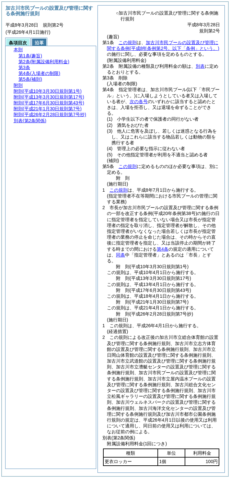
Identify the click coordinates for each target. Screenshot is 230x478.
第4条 (162, 249)
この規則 (128, 42)
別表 (200, 66)
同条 (120, 254)
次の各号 (139, 101)
